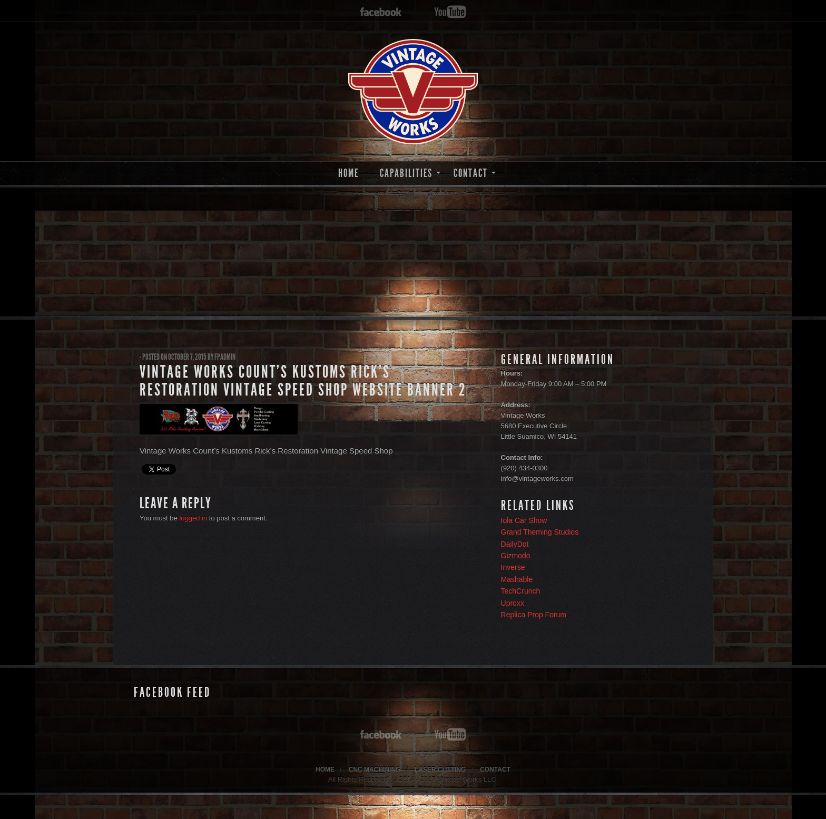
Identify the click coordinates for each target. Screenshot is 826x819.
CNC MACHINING (375, 769)
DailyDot (515, 544)
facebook (381, 12)
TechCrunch (520, 591)
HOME (348, 173)
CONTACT (471, 173)
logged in (193, 518)
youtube (450, 12)
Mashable (517, 579)
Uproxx (512, 603)
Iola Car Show (524, 520)
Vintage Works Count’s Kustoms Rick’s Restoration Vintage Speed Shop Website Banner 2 (303, 381)
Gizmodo (515, 555)
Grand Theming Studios (540, 532)
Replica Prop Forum (534, 614)
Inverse (513, 567)
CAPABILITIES (406, 173)
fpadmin (224, 357)
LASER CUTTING (440, 769)
